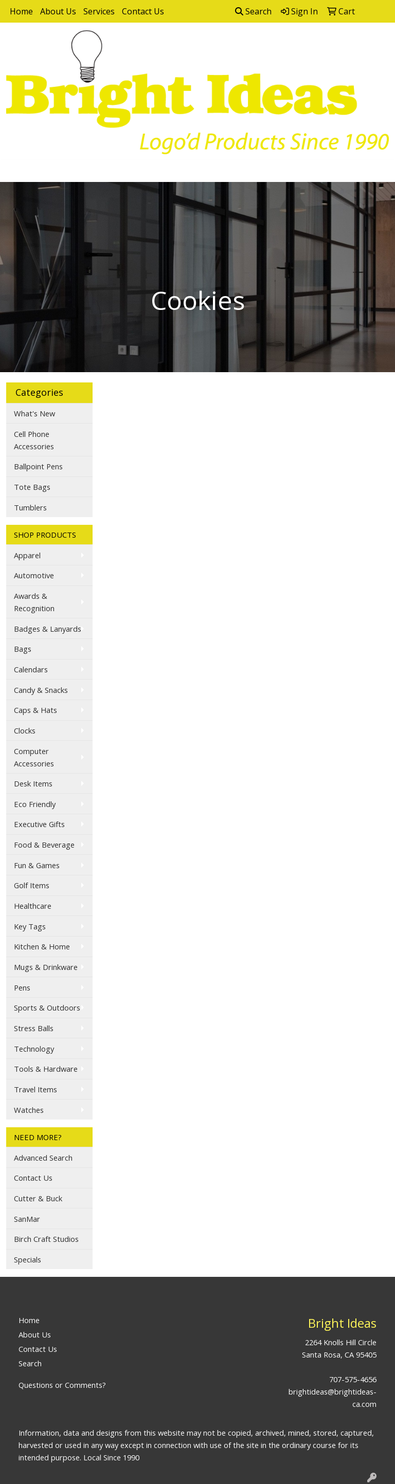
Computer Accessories (34, 757)
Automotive (34, 575)
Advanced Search (43, 1157)
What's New (34, 413)
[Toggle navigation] (16, 170)
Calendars (31, 669)
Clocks (24, 730)
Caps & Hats (35, 710)
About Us (58, 11)
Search (253, 11)
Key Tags (30, 926)
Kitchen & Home (42, 946)
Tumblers (30, 507)
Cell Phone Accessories (34, 440)
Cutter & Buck (38, 1198)
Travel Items (35, 1089)
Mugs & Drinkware (46, 967)
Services (99, 11)
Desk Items (33, 783)
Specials (27, 1259)
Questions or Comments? (62, 1385)
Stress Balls (33, 1028)
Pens (22, 987)
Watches (29, 1110)
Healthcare (32, 906)
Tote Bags (32, 487)
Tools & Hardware (46, 1069)
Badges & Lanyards (47, 629)
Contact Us (143, 11)
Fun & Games (37, 865)
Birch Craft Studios (46, 1239)
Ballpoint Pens (38, 466)
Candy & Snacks (41, 690)
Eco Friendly (35, 804)
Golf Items (31, 885)
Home (21, 11)
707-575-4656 (352, 1379)
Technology (34, 1048)
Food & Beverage (44, 844)
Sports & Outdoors (47, 1007)
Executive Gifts (39, 824)
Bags (22, 649)
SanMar (27, 1219)
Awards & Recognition (34, 602)
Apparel (27, 555)
